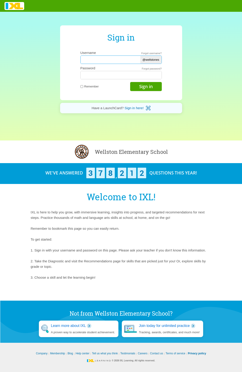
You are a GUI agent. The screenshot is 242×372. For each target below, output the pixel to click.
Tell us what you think (105, 353)
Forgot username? (151, 53)
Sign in (146, 86)
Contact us (156, 353)
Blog (70, 353)
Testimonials (127, 353)
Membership (57, 353)
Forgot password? (152, 68)
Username (88, 53)
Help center (82, 353)
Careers (143, 353)
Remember (89, 86)
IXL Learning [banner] (14, 6)
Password (87, 68)
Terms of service (175, 353)
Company (41, 353)
